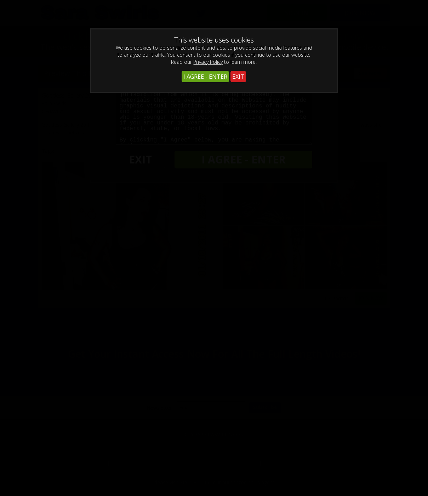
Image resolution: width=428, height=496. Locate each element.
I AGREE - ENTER (205, 76)
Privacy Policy (208, 61)
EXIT (238, 76)
